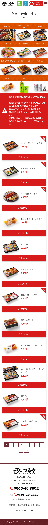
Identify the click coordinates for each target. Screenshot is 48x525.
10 (26, 450)
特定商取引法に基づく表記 (29, 505)
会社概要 (12, 505)
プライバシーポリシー (24, 511)
